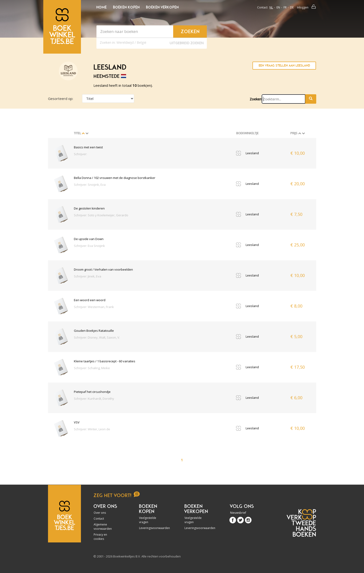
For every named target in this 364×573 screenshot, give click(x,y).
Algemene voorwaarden (103, 526)
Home (101, 7)
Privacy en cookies (100, 537)
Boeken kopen (126, 7)
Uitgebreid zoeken (187, 43)
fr (285, 7)
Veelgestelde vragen (147, 520)
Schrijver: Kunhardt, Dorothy (94, 398)
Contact (262, 7)
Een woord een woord (89, 300)
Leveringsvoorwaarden (151, 528)
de (292, 7)
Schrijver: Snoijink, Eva (90, 184)
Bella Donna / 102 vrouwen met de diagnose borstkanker (114, 178)
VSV (77, 422)
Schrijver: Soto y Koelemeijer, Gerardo (101, 215)
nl (271, 7)
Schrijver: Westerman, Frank (94, 307)
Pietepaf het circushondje (92, 392)
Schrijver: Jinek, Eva (87, 276)
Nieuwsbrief (238, 513)
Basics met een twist (88, 147)
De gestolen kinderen (89, 208)
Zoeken (256, 99)
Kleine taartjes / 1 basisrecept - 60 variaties (104, 361)
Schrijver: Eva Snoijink (89, 246)
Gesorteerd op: (60, 98)
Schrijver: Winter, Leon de (92, 429)
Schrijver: (80, 154)
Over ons (100, 513)
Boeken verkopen (162, 7)
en (278, 7)
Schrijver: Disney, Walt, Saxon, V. (97, 337)
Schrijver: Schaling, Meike (92, 368)
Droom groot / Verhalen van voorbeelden (103, 269)
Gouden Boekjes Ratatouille (94, 330)
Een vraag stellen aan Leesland (284, 65)
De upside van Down (89, 239)
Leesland (252, 153)
